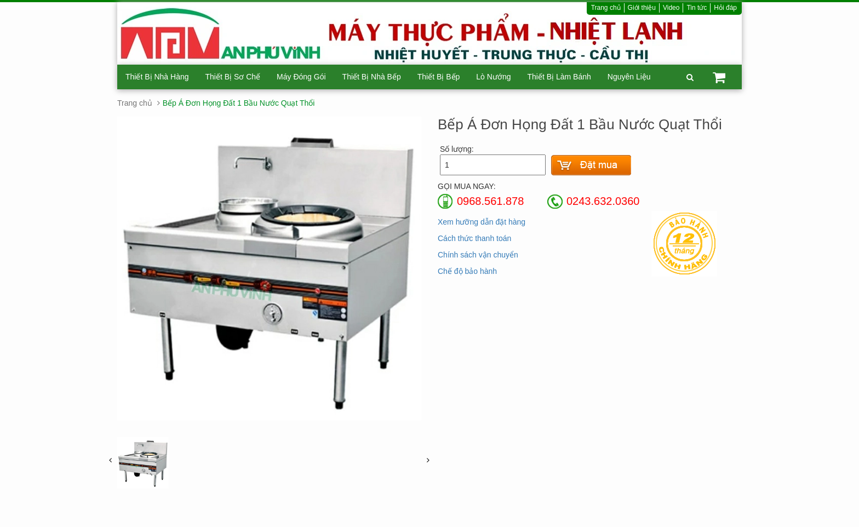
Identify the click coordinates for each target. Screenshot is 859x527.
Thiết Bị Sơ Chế (233, 76)
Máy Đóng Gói (301, 76)
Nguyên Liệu (629, 76)
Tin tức (696, 8)
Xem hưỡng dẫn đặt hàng (481, 221)
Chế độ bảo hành (467, 271)
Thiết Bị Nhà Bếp (371, 76)
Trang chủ (606, 8)
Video (671, 8)
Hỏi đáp (725, 8)
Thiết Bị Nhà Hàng (157, 76)
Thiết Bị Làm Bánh (559, 76)
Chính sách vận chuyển (478, 254)
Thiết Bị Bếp (438, 76)
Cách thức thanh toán (474, 238)
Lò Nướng (493, 76)
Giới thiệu (642, 8)
